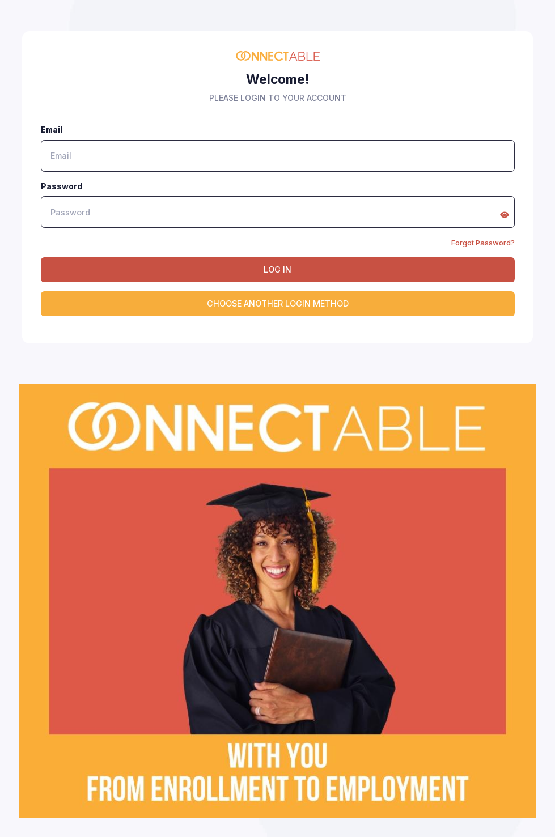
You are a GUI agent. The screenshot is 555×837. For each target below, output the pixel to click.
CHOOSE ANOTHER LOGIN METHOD (278, 303)
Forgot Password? (483, 242)
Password (61, 186)
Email (51, 129)
